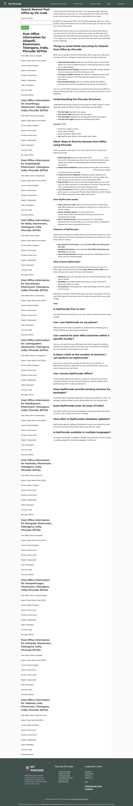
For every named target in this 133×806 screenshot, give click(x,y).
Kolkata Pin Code (64, 773)
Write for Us (89, 778)
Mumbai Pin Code (64, 775)
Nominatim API (55, 804)
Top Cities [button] (123, 4)
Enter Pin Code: (27, 18)
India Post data (45, 804)
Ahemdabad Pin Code (66, 778)
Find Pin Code (78, 4)
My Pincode (14, 4)
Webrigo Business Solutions (79, 799)
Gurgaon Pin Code (64, 771)
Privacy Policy (89, 773)
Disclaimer (88, 771)
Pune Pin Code (63, 782)
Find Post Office (95, 4)
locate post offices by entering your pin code (75, 170)
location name (97, 158)
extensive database (101, 212)
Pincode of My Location (58, 4)
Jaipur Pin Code (64, 780)
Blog (109, 4)
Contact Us (88, 775)
